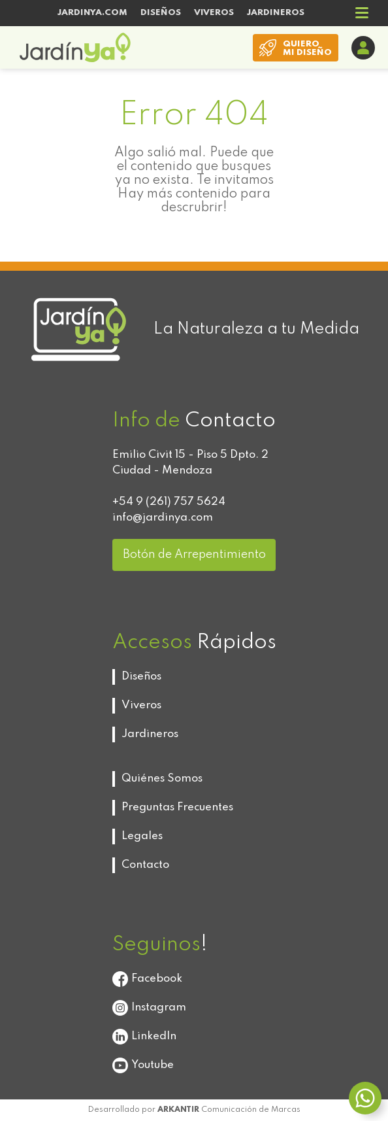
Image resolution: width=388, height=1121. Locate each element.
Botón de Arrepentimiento (194, 554)
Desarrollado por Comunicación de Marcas (194, 1110)
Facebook (147, 979)
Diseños (141, 676)
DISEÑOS (160, 13)
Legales (142, 836)
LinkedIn (144, 1036)
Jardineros (149, 734)
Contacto (145, 865)
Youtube (143, 1065)
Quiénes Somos (161, 778)
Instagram (149, 1008)
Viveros (141, 705)
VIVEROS (214, 13)
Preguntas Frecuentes (177, 807)
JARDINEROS (275, 13)
